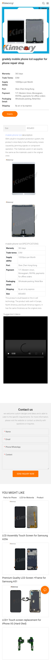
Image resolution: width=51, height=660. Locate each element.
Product (40, 498)
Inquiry (10, 114)
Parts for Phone (10, 498)
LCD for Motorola (27, 498)
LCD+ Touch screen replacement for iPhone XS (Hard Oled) (21, 622)
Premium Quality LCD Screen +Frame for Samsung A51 (24, 579)
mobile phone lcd (13, 135)
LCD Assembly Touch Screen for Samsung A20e (25, 537)
